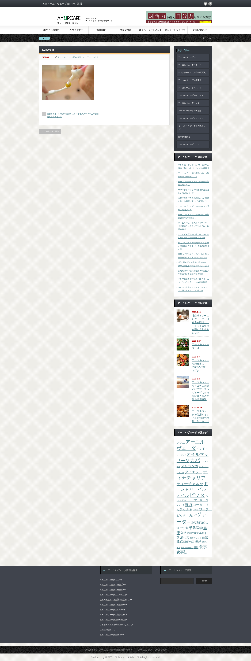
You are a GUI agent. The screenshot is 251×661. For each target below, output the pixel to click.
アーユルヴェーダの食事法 (189, 80)
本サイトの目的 (51, 30)
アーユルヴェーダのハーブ (189, 88)
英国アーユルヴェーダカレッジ (122, 657)
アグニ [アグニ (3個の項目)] (181, 442)
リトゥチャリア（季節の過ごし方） (191, 127)
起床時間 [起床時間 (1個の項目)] (189, 547)
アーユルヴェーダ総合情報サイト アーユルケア (78, 57)
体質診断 (100, 30)
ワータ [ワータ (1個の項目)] (196, 510)
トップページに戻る (50, 131)
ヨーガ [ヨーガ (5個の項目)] (197, 505)
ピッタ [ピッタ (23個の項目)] (197, 495)
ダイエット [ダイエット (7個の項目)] (193, 472)
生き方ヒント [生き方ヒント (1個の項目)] (195, 538)
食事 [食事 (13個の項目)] (203, 546)
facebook (210, 4)
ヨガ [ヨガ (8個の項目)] (188, 505)
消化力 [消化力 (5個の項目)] (184, 537)
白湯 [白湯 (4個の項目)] (205, 537)
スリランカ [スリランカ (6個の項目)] (189, 466)
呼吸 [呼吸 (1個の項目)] (189, 533)
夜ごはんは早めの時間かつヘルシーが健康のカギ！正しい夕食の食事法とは (193, 246)
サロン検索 (125, 30)
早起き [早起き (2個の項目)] (203, 533)
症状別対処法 (184, 137)
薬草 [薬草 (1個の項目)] (183, 547)
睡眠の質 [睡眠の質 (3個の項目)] (189, 541)
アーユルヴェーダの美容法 (189, 111)
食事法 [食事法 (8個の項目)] (182, 552)
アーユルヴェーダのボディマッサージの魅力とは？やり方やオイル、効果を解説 (193, 226)
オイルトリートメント (150, 30)
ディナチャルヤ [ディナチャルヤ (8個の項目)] (190, 484)
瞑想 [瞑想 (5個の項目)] (198, 542)
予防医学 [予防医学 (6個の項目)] (196, 528)
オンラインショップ (175, 30)
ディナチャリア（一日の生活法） (192, 72)
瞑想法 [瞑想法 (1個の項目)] (205, 542)
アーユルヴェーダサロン (188, 144)
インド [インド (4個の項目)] (200, 448)
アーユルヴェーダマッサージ (190, 118)
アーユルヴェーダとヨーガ (189, 65)
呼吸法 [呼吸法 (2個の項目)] (195, 533)
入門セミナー (76, 30)
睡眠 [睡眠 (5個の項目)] (180, 542)
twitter (205, 4)
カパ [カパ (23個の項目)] (195, 460)
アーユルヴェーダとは (187, 57)
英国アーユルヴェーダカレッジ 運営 (62, 3)
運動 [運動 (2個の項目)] (195, 547)
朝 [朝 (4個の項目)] (178, 537)
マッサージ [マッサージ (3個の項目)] (201, 500)
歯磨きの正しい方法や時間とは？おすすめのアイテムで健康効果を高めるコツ (73, 115)
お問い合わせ (200, 30)
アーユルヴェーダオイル (188, 103)
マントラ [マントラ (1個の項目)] (180, 505)
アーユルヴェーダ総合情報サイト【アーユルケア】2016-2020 (132, 649)
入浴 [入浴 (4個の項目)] (184, 533)
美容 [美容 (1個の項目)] (178, 547)
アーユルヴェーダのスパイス (190, 95)
